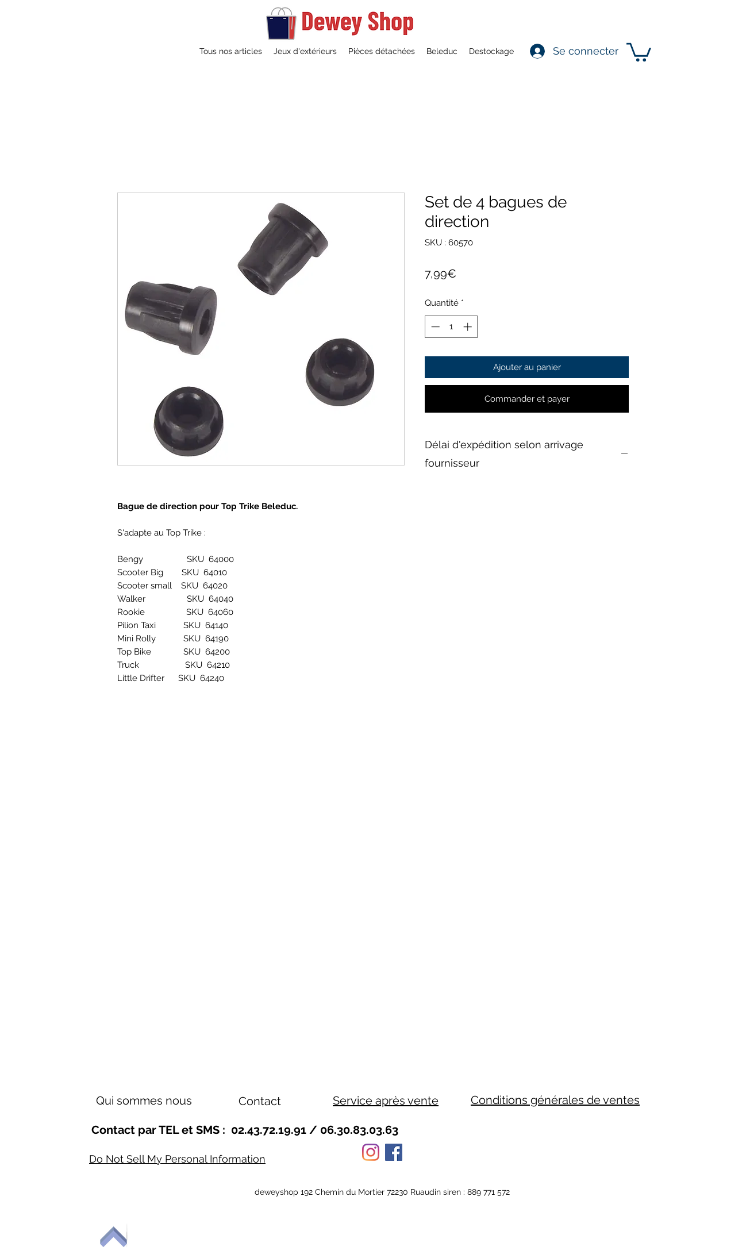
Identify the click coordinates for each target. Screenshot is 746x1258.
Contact (260, 1101)
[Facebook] (393, 1152)
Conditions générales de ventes (555, 1100)
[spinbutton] (451, 326)
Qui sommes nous (144, 1100)
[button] (638, 51)
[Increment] (468, 326)
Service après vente (386, 1100)
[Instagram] (370, 1152)
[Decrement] (434, 326)
